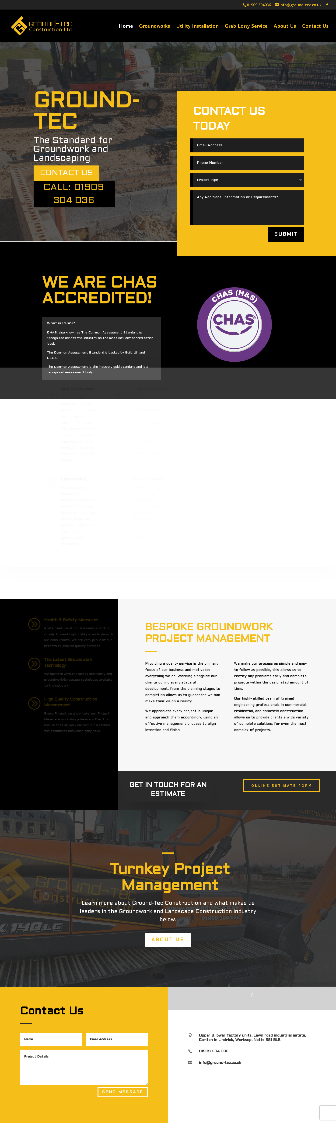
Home (126, 26)
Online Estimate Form (281, 785)
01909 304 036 (213, 1051)
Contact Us (315, 26)
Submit (286, 234)
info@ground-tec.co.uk (220, 1063)
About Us (285, 26)
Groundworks (154, 26)
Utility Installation (197, 26)
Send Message (122, 1092)
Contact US (66, 173)
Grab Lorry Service (246, 26)
